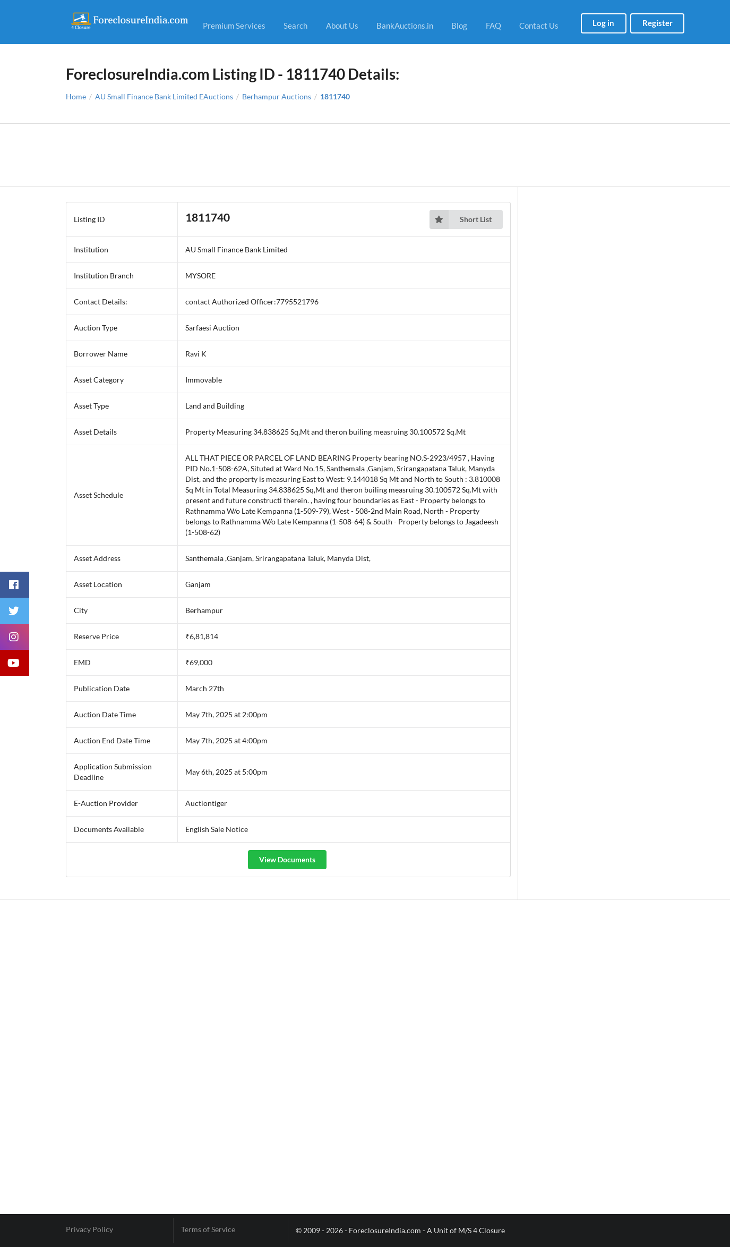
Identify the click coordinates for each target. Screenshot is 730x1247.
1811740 (335, 96)
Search (295, 25)
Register (657, 23)
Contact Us (539, 25)
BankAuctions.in (404, 25)
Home (76, 96)
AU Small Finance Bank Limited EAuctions (164, 96)
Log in (603, 23)
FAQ (493, 25)
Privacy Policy (89, 1229)
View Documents (287, 859)
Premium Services (234, 25)
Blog (459, 25)
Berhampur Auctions (276, 96)
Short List (461, 219)
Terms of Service (208, 1229)
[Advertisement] (365, 155)
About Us (342, 25)
